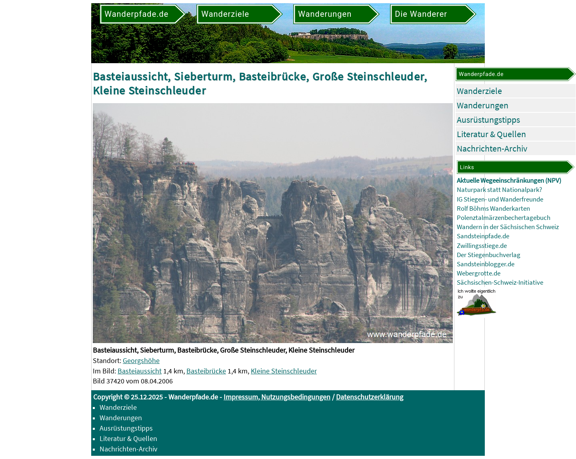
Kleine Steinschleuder (284, 370)
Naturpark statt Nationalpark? (499, 190)
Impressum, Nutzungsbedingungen (277, 396)
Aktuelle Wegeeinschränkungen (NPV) (509, 180)
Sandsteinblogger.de (485, 264)
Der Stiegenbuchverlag (488, 255)
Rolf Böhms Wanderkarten (493, 208)
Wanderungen (482, 105)
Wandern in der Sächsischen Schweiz (508, 227)
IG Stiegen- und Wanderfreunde (500, 199)
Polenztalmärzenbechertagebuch (503, 218)
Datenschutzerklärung (369, 396)
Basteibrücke (206, 370)
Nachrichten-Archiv (492, 148)
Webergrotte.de (478, 273)
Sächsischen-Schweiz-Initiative (500, 282)
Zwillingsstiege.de (482, 245)
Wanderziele (479, 90)
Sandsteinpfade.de (483, 236)
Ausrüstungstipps (488, 119)
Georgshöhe (141, 360)
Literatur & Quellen (491, 134)
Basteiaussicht (140, 370)
